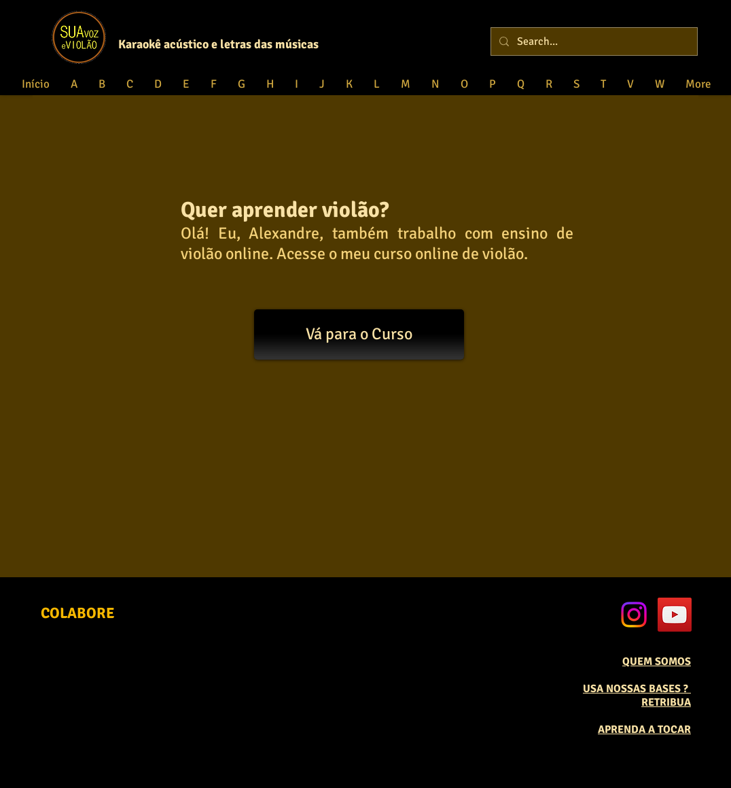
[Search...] (592, 41)
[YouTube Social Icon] (675, 615)
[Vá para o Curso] (359, 334)
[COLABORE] (78, 613)
